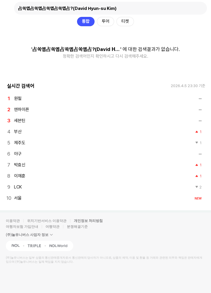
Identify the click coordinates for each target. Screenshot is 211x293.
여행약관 (53, 227)
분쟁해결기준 (77, 227)
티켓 (125, 21)
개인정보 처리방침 (88, 221)
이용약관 (13, 221)
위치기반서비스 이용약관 (47, 221)
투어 (105, 21)
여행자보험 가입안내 (22, 227)
